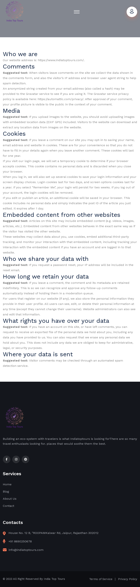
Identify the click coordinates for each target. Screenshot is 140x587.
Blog (6, 491)
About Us (9, 498)
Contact (8, 506)
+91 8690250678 (20, 541)
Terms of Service (100, 579)
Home (7, 484)
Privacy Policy (127, 579)
